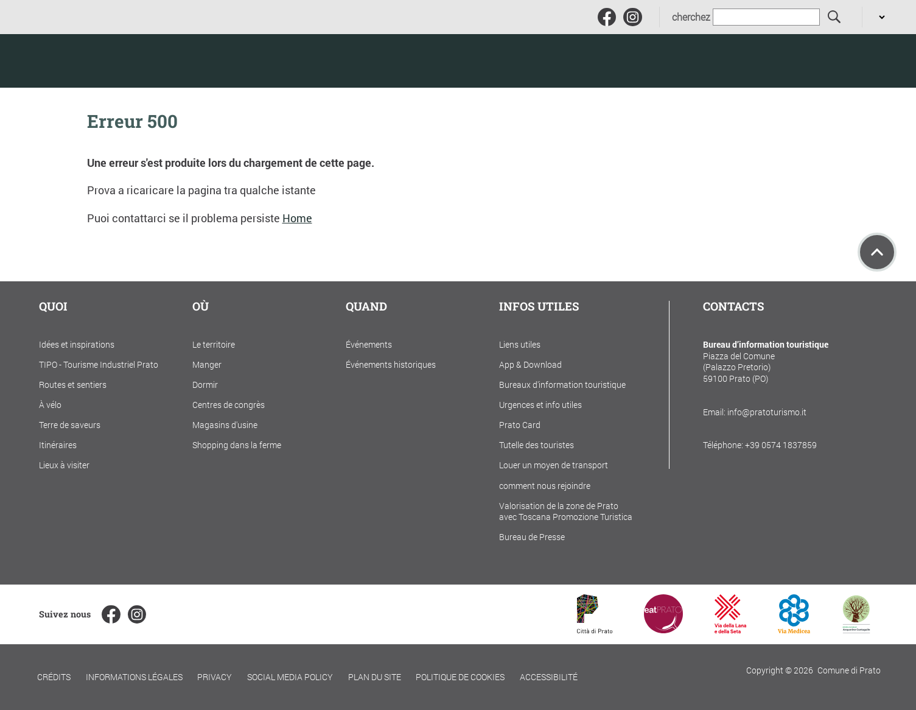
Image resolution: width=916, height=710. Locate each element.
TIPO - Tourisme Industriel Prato (98, 364)
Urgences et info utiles (540, 404)
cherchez (691, 17)
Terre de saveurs (69, 425)
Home (297, 218)
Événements (369, 344)
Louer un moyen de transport (553, 465)
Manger (207, 364)
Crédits (54, 677)
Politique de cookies (460, 677)
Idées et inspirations (76, 344)
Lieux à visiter (64, 465)
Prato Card (519, 425)
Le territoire (213, 344)
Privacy (214, 677)
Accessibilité (549, 677)
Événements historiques (391, 364)
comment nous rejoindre (544, 485)
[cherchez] (835, 17)
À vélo (50, 404)
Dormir (205, 384)
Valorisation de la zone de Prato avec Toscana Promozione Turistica (565, 511)
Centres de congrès (228, 404)
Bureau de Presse (532, 537)
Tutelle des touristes (536, 445)
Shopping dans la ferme (236, 445)
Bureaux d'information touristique (562, 384)
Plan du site (374, 677)
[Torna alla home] (97, 61)
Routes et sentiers (73, 384)
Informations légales (134, 677)
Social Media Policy (290, 677)
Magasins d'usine (224, 425)
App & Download (530, 364)
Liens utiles (519, 344)
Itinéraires (58, 445)
